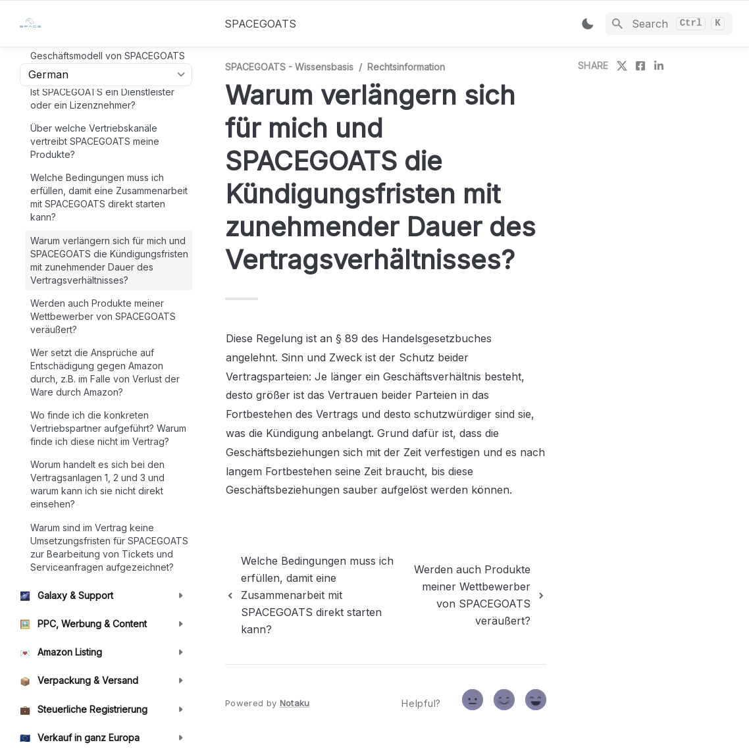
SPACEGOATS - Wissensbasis (289, 66)
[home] (111, 23)
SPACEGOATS (260, 23)
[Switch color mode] (587, 24)
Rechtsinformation (406, 66)
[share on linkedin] (659, 66)
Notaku (295, 703)
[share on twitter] (622, 66)
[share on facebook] (640, 66)
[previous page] (317, 595)
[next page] (479, 595)
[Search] (669, 24)
